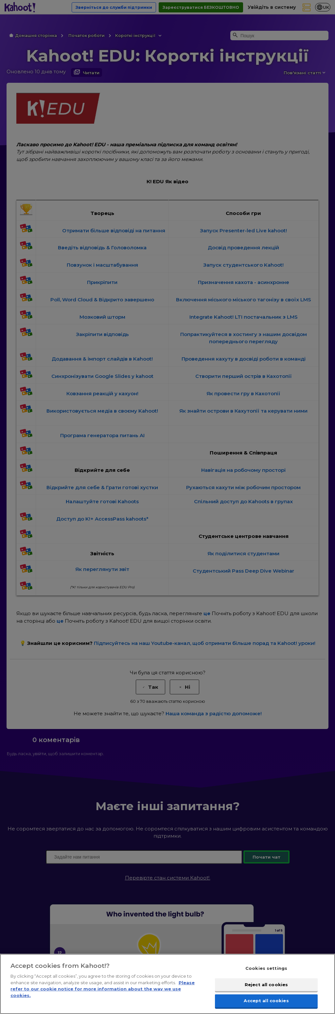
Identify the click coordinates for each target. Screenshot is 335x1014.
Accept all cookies (266, 1000)
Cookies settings (266, 968)
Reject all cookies (266, 984)
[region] (167, 984)
